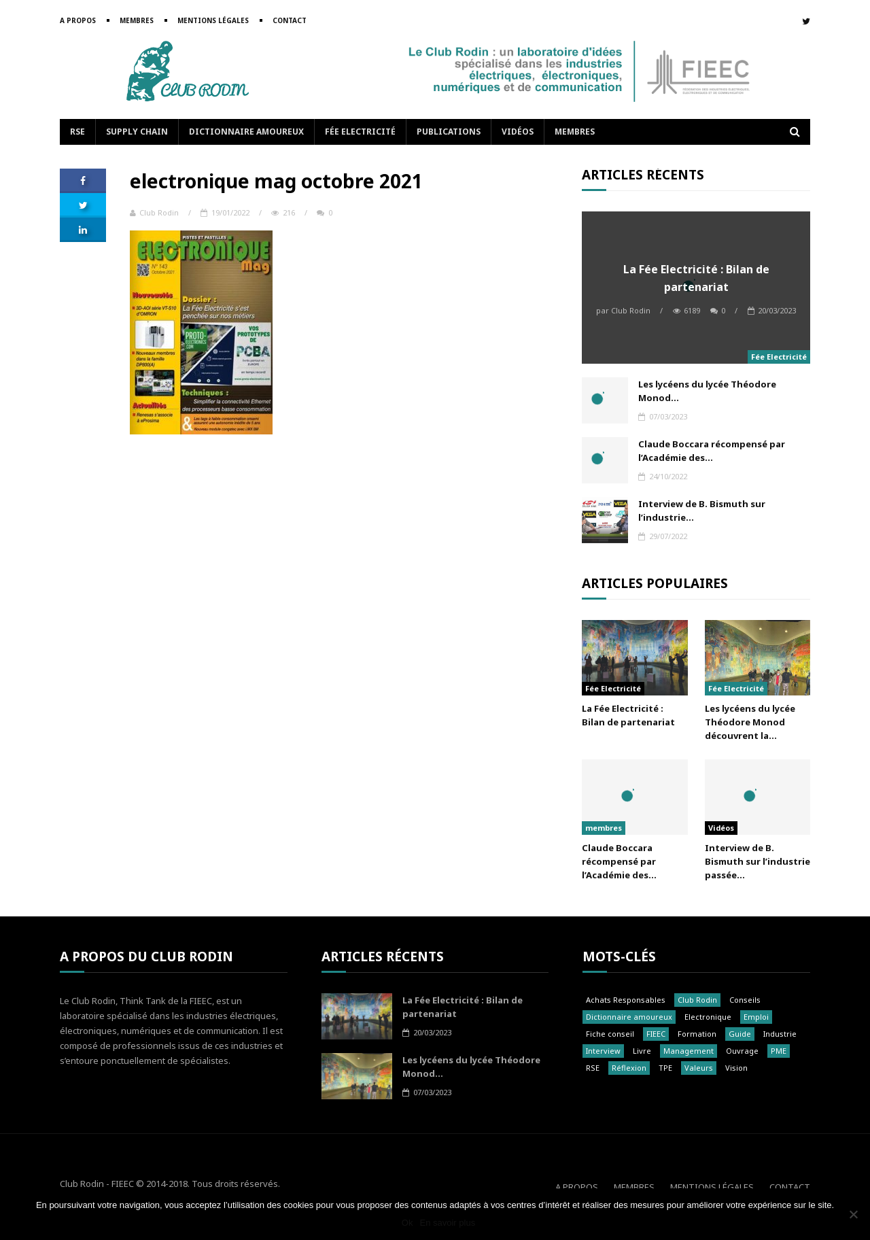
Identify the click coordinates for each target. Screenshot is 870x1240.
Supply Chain (137, 131)
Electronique (707, 1017)
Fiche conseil (610, 1034)
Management (688, 1051)
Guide (740, 1034)
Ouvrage (742, 1051)
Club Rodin (154, 212)
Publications (449, 131)
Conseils (745, 1000)
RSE (77, 131)
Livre (642, 1051)
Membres (137, 20)
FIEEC (655, 1034)
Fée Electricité (360, 131)
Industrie (780, 1034)
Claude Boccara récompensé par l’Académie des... (711, 451)
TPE (665, 1068)
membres (603, 828)
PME (778, 1051)
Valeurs (698, 1068)
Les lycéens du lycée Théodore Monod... (707, 391)
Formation (697, 1034)
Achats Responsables (625, 1000)
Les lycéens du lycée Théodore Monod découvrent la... (750, 722)
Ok (407, 1223)
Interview (603, 1051)
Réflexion (629, 1068)
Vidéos (518, 131)
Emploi (756, 1017)
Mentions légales (213, 20)
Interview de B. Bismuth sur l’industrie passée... (757, 861)
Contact (290, 20)
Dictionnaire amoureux (246, 131)
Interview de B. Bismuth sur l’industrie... (701, 510)
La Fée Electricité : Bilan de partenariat (696, 278)
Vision (736, 1068)
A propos (78, 20)
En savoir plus (447, 1223)
